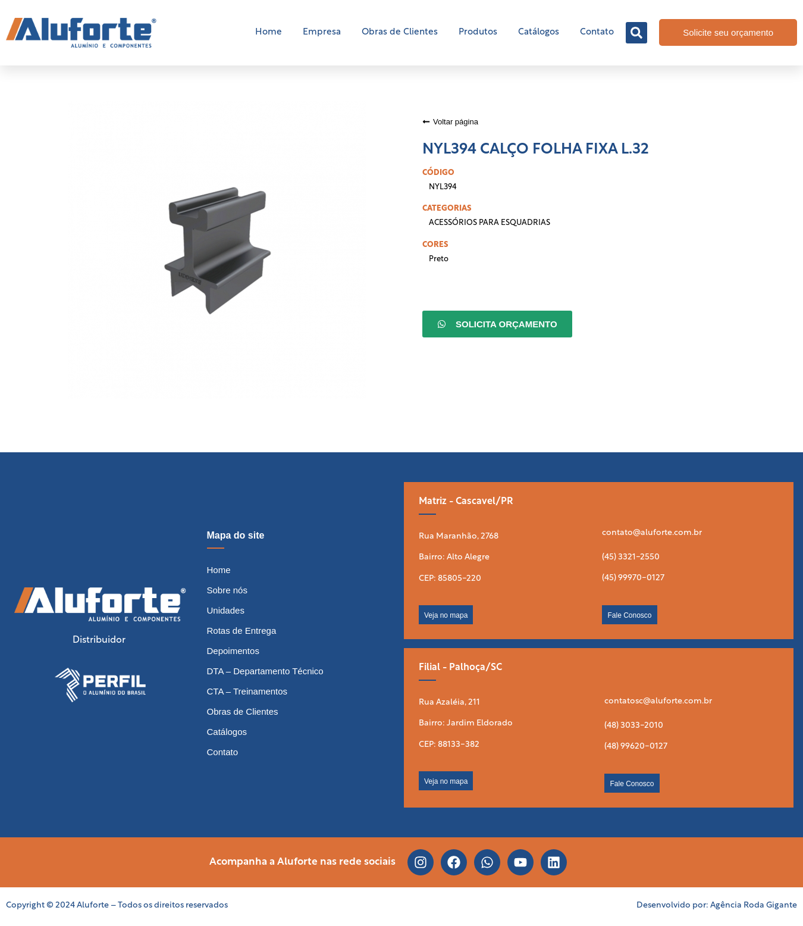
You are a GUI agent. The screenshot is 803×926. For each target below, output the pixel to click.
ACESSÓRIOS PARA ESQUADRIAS (489, 223)
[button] (636, 32)
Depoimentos (233, 651)
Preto (438, 259)
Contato (597, 32)
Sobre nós (227, 590)
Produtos (478, 32)
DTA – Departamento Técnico (265, 671)
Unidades (225, 610)
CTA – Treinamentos (247, 691)
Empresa (322, 32)
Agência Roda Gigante (753, 905)
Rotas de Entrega (242, 630)
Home (268, 32)
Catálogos (538, 32)
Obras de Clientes (400, 32)
